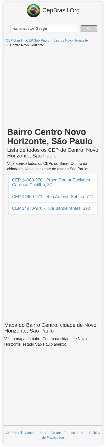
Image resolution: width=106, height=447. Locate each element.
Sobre (43, 433)
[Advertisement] (53, 90)
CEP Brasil (14, 433)
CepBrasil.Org (53, 11)
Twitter (56, 433)
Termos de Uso (75, 433)
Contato (30, 433)
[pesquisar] (43, 29)
